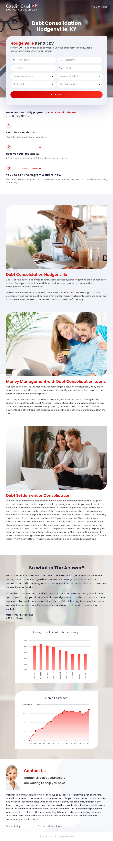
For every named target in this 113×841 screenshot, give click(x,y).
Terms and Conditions (50, 826)
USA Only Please (14, 617)
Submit (56, 94)
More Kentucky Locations (19, 614)
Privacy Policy (13, 826)
